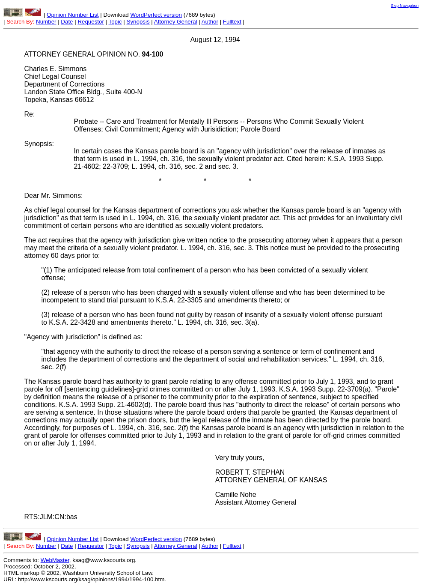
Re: (29, 114)
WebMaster (55, 560)
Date (67, 21)
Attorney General (175, 21)
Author (210, 21)
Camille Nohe (235, 494)
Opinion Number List (73, 15)
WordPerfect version (156, 15)
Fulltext (232, 21)
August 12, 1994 (215, 39)
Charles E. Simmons (55, 68)
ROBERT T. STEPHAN (250, 472)
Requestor (90, 21)
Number (46, 21)
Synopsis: (39, 143)
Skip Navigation (405, 5)
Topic (115, 21)
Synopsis (138, 21)
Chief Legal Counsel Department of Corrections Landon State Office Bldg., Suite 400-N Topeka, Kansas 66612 (83, 88)
